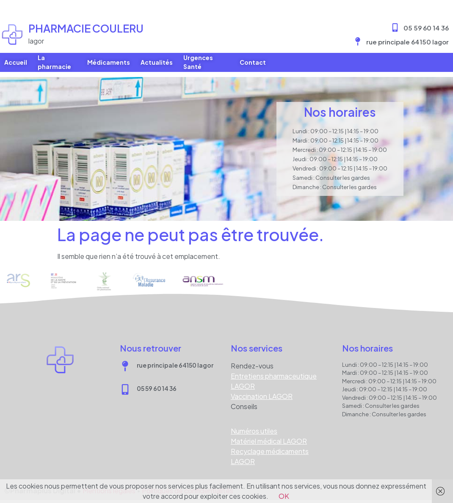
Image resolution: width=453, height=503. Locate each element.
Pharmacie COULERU (86, 28)
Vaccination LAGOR (262, 391)
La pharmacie (54, 62)
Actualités (157, 62)
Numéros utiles (254, 425)
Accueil (15, 62)
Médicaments (108, 62)
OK (284, 496)
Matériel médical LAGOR (269, 436)
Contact (253, 62)
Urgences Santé (198, 62)
